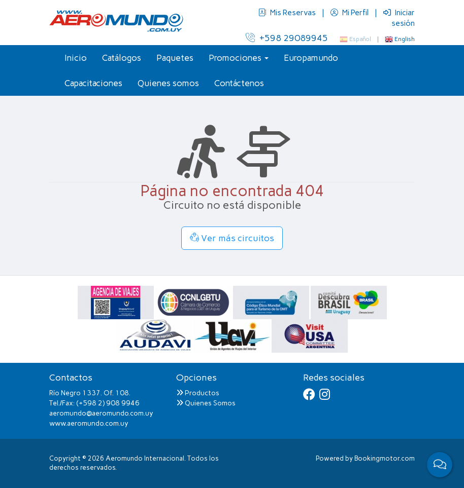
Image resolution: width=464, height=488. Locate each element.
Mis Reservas (287, 12)
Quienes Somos (206, 403)
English (400, 39)
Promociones (239, 58)
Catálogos (121, 58)
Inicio (75, 58)
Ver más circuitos (232, 238)
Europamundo (311, 58)
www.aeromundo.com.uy (88, 423)
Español (355, 39)
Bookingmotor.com (384, 458)
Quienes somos (168, 83)
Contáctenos (239, 83)
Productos (197, 393)
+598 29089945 (287, 38)
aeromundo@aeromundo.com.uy (101, 413)
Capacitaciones (93, 83)
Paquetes (174, 58)
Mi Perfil (350, 12)
